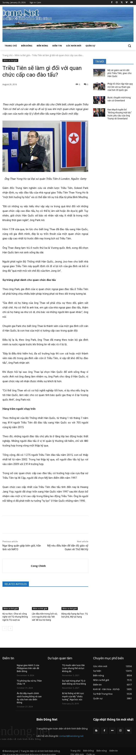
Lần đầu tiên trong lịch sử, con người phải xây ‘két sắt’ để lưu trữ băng (45, 617)
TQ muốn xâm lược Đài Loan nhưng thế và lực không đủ (73, 668)
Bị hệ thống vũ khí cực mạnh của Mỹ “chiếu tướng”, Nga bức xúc (73, 696)
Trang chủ (7, 55)
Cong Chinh (38, 566)
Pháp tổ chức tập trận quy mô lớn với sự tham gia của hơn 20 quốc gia (119, 86)
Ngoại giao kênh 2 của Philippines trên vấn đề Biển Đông (28, 668)
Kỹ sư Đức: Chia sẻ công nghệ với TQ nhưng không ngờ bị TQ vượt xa (14, 617)
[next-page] (10, 628)
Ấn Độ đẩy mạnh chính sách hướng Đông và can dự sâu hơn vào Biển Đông (29, 696)
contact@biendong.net (71, 732)
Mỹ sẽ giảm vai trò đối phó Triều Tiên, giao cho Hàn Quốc (120, 73)
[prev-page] (4, 628)
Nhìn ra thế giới (22, 55)
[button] (129, 46)
